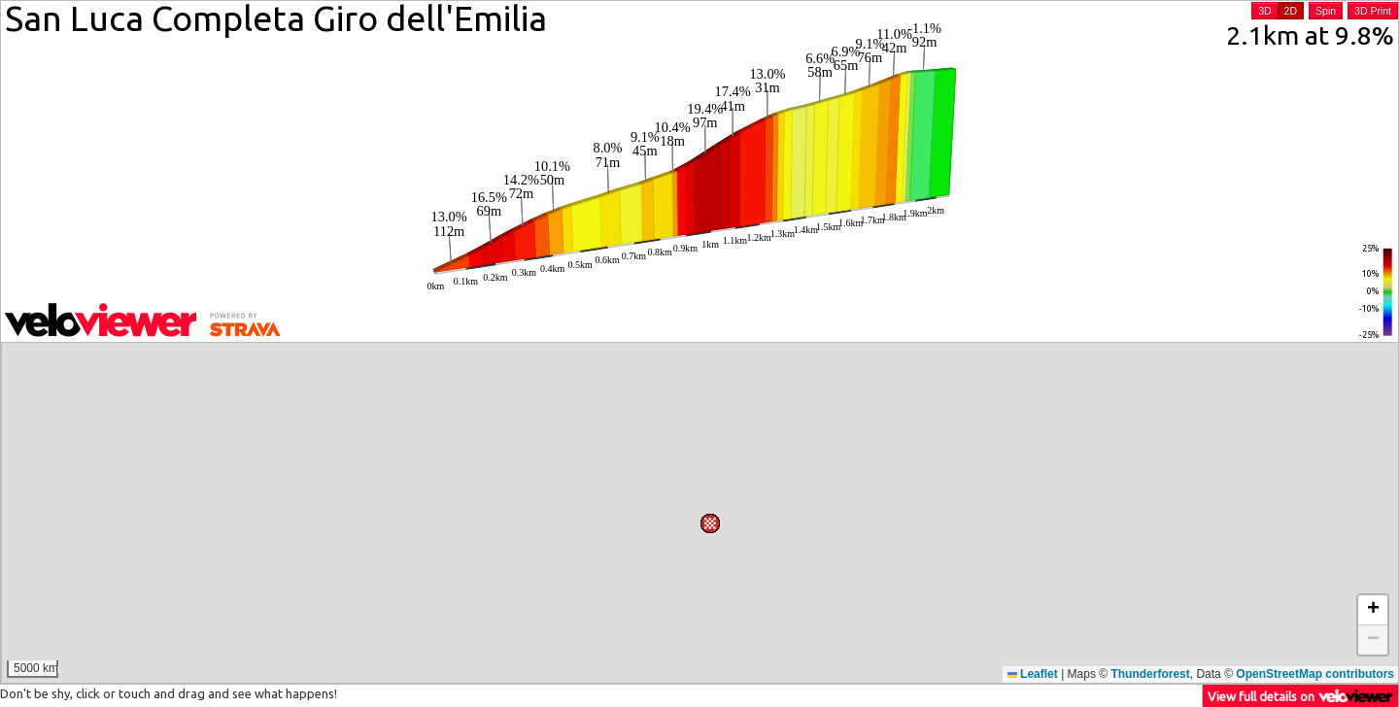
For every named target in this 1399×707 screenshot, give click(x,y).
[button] (864, 364)
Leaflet (1032, 674)
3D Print (1372, 11)
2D (1290, 11)
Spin (1325, 11)
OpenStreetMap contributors (1315, 674)
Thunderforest (1149, 674)
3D (1264, 11)
